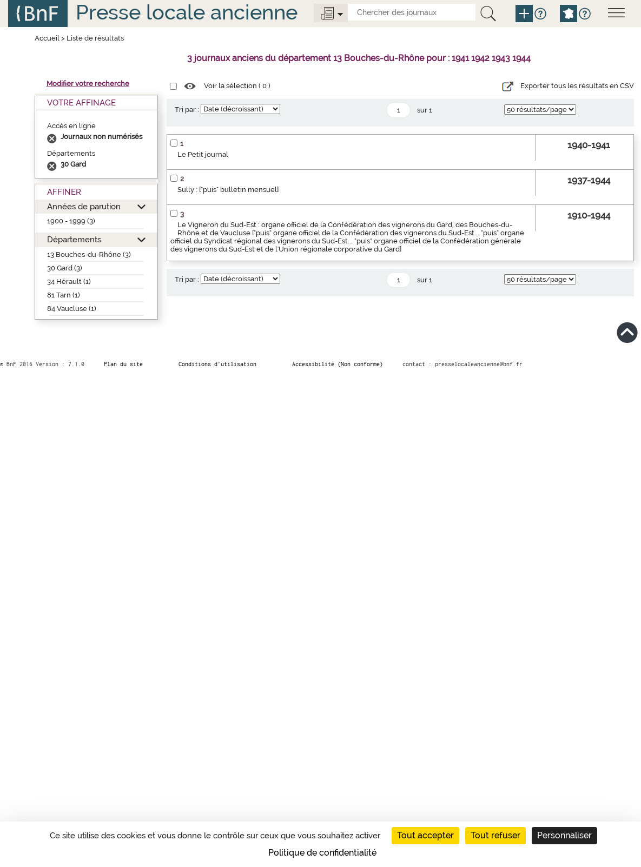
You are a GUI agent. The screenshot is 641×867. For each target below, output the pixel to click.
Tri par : (187, 109)
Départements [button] (74, 239)
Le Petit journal (202, 154)
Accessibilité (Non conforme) (337, 364)
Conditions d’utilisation (217, 364)
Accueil (47, 38)
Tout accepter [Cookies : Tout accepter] (425, 835)
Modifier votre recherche (88, 84)
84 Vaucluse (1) (71, 309)
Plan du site (123, 364)
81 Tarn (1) (63, 295)
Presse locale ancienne (187, 12)
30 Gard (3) (64, 268)
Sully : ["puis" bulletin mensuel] (228, 190)
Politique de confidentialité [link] (322, 853)
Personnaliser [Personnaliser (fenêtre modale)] (564, 835)
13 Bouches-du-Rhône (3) (89, 254)
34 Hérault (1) (69, 281)
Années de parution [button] (84, 206)
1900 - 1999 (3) (71, 221)
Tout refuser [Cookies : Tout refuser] (495, 835)
